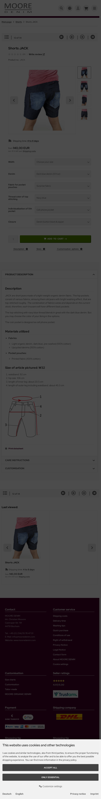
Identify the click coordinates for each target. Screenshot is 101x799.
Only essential (50, 777)
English (19, 793)
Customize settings (50, 786)
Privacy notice (78, 793)
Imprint (94, 793)
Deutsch (6, 793)
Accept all (50, 767)
